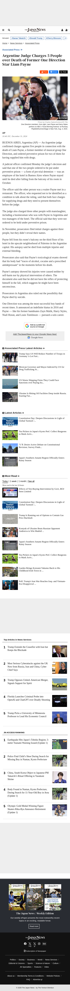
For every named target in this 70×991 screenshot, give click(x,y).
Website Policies (53, 976)
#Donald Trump (35, 38)
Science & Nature (43, 963)
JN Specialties (25, 967)
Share (55, 72)
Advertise (37, 979)
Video (46, 967)
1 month (22, 481)
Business (31, 960)
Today (5, 481)
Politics (13, 960)
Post (45, 72)
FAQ (28, 979)
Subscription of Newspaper (35, 951)
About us (11, 976)
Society (21, 960)
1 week (13, 481)
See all (31, 481)
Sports (30, 963)
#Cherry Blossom (53, 38)
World (40, 960)
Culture (55, 963)
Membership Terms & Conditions (30, 976)
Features (37, 967)
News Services (51, 960)
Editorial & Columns (17, 963)
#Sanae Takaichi (19, 38)
